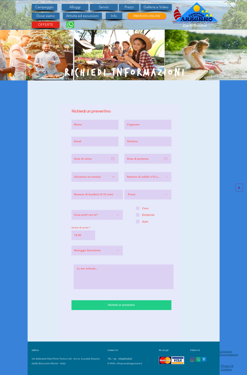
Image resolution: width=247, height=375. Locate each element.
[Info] (114, 16)
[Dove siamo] (46, 16)
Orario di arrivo (80, 227)
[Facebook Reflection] (204, 359)
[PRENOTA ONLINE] (146, 16)
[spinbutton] (83, 235)
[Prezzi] (129, 7)
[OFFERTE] (46, 25)
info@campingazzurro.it (129, 363)
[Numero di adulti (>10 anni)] (147, 177)
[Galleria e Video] (156, 7)
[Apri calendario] (112, 158)
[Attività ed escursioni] (82, 16)
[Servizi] (104, 7)
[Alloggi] (75, 7)
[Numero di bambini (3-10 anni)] (97, 194)
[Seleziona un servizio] (95, 177)
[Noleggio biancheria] (97, 250)
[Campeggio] (44, 7)
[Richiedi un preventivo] (121, 305)
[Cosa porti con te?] (97, 215)
